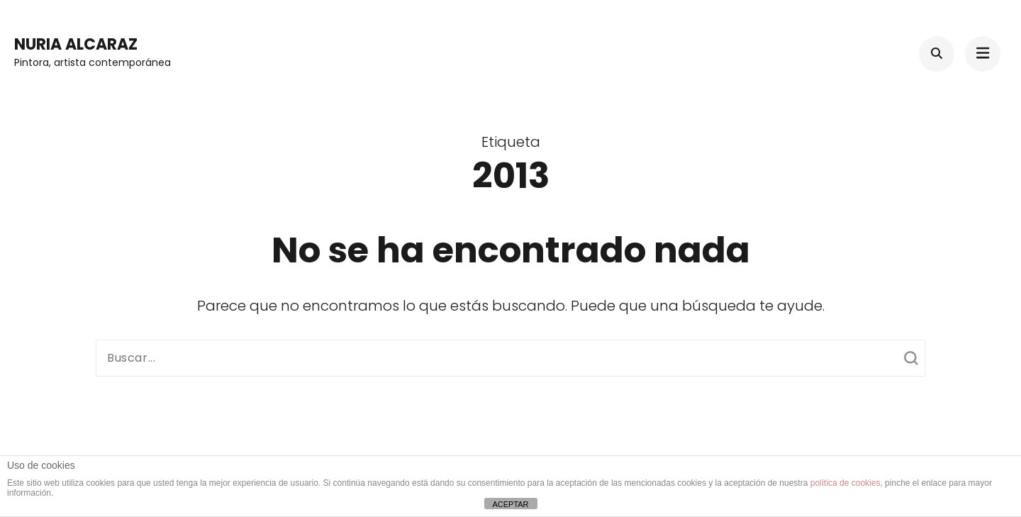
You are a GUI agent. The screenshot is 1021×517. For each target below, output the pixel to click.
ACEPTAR (510, 504)
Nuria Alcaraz (76, 44)
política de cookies (845, 483)
